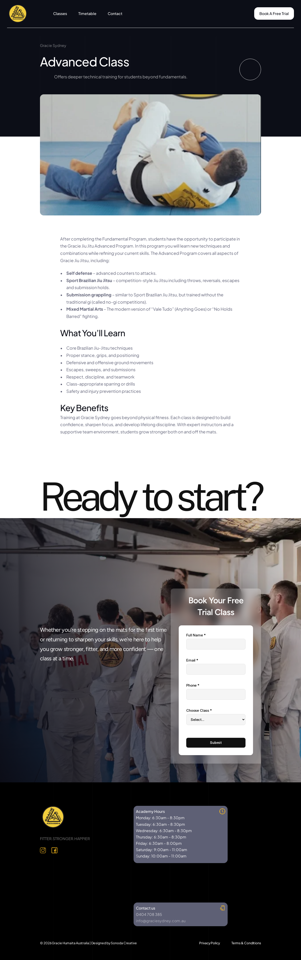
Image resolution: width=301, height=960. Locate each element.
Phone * (192, 685)
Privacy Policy (209, 943)
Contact (115, 13)
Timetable (87, 13)
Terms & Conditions (246, 943)
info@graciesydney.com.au (161, 920)
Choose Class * (199, 710)
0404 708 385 (149, 914)
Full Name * (196, 635)
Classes (60, 13)
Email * (192, 660)
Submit (216, 743)
